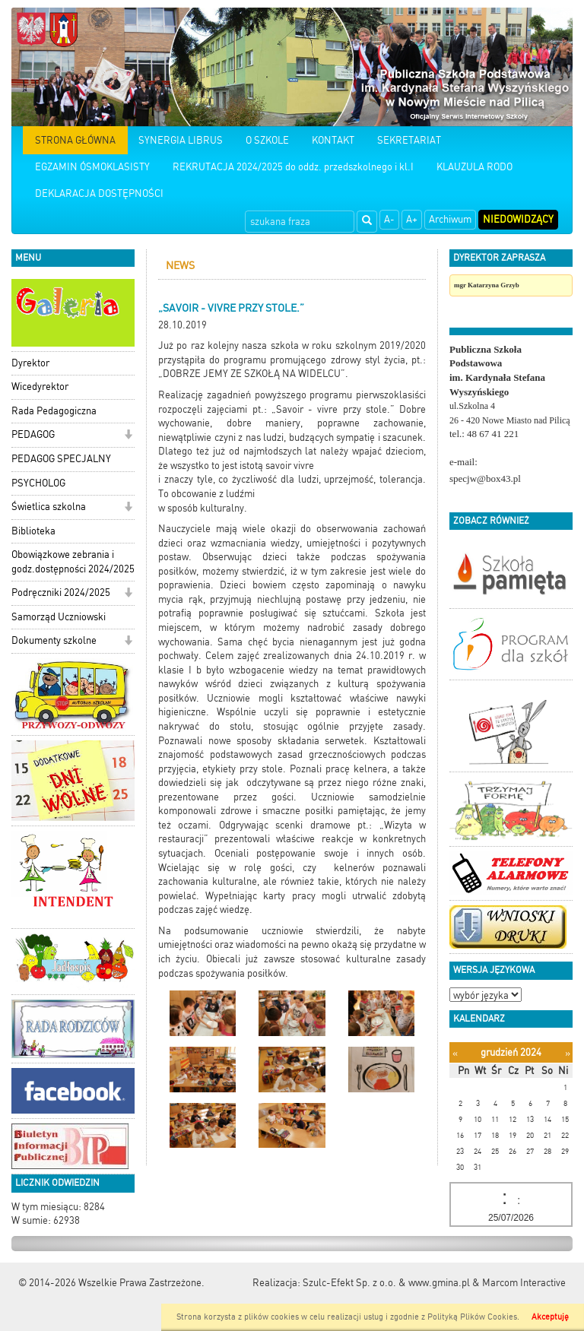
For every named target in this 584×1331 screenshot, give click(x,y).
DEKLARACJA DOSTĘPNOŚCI (99, 193)
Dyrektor (30, 363)
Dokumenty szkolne (54, 640)
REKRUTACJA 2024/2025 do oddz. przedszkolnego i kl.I (293, 167)
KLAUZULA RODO (474, 167)
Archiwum (450, 219)
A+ (411, 219)
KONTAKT (333, 140)
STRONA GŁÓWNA (75, 140)
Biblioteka (33, 531)
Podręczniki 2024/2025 (60, 592)
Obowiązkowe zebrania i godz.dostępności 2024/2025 (73, 562)
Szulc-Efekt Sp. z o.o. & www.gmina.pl (386, 1282)
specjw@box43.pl (485, 478)
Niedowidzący (518, 219)
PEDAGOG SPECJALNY (61, 458)
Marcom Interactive (524, 1282)
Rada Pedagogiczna (54, 411)
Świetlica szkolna (48, 506)
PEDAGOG (33, 434)
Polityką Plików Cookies (472, 1317)
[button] (128, 435)
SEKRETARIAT (409, 140)
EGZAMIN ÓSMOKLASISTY (92, 167)
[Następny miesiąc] (567, 1053)
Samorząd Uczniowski (58, 617)
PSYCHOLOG (38, 483)
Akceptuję (550, 1317)
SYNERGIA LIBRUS (180, 140)
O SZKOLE (267, 140)
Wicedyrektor (39, 386)
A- (389, 219)
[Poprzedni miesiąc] (455, 1053)
